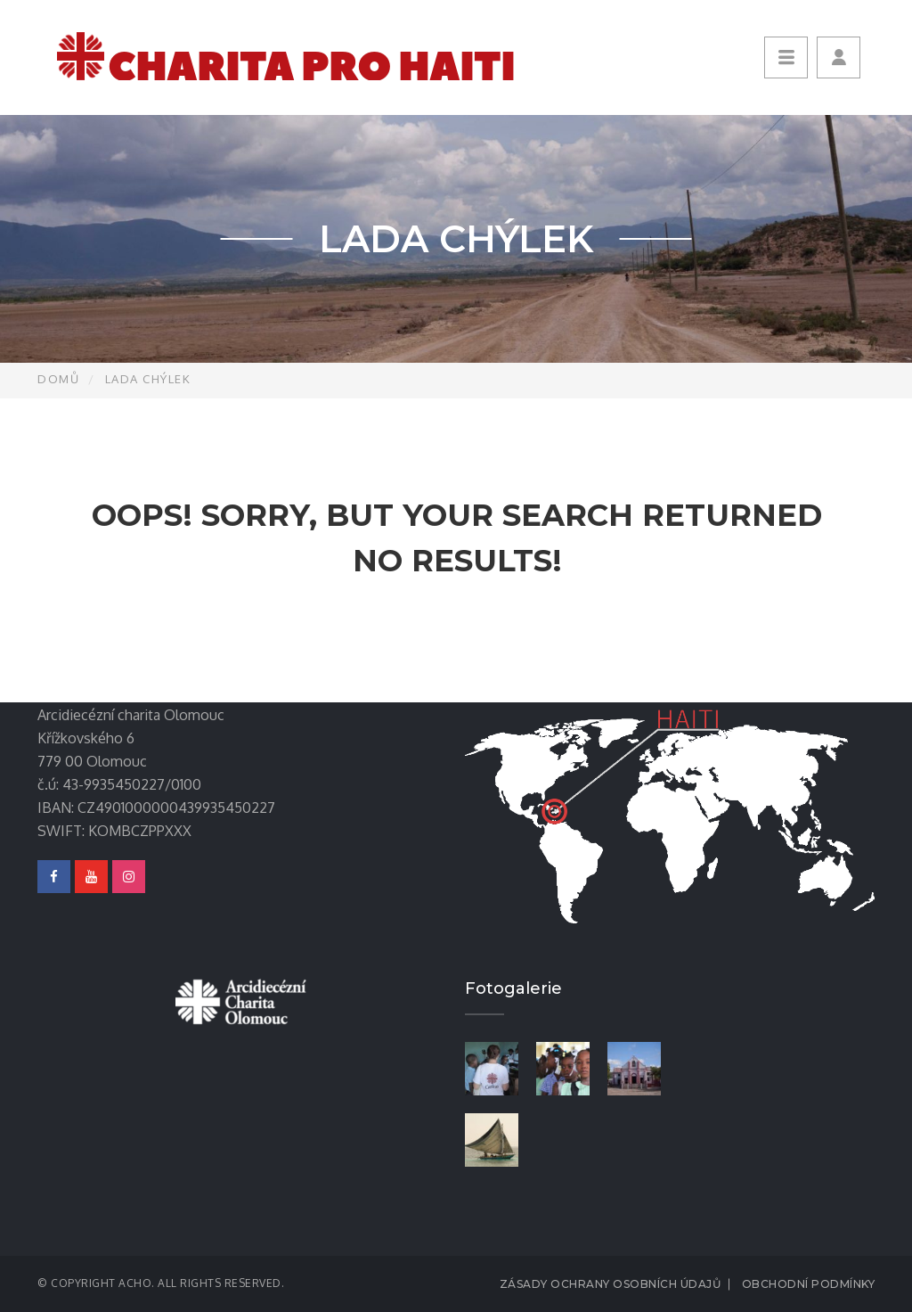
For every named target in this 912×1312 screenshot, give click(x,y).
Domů (58, 379)
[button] (838, 57)
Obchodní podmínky (808, 1284)
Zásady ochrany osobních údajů (610, 1284)
